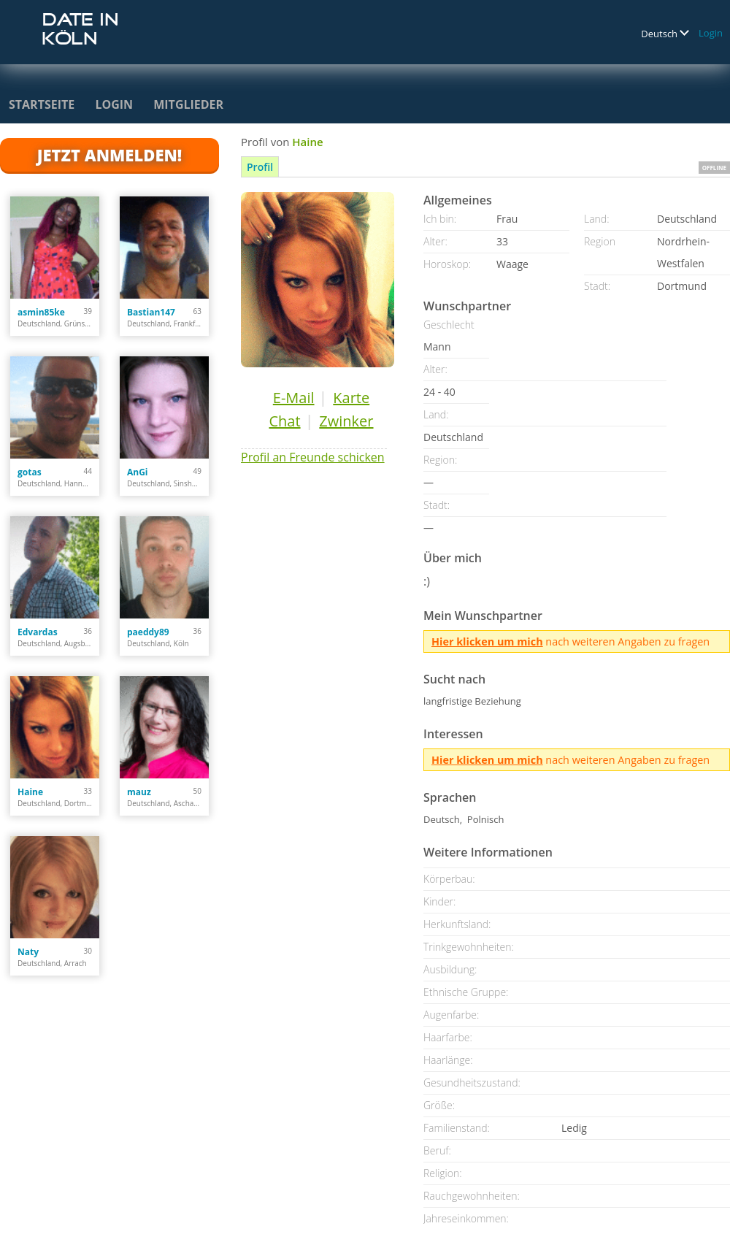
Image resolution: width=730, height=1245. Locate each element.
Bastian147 (151, 312)
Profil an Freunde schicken (313, 457)
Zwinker (346, 421)
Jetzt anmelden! (109, 155)
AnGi (137, 472)
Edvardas (38, 632)
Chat (284, 421)
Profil (260, 167)
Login (711, 32)
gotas (30, 472)
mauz (139, 792)
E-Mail (294, 397)
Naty (28, 952)
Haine (30, 792)
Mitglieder (188, 104)
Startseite (41, 104)
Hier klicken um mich (487, 641)
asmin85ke (41, 312)
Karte (351, 397)
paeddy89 (148, 632)
